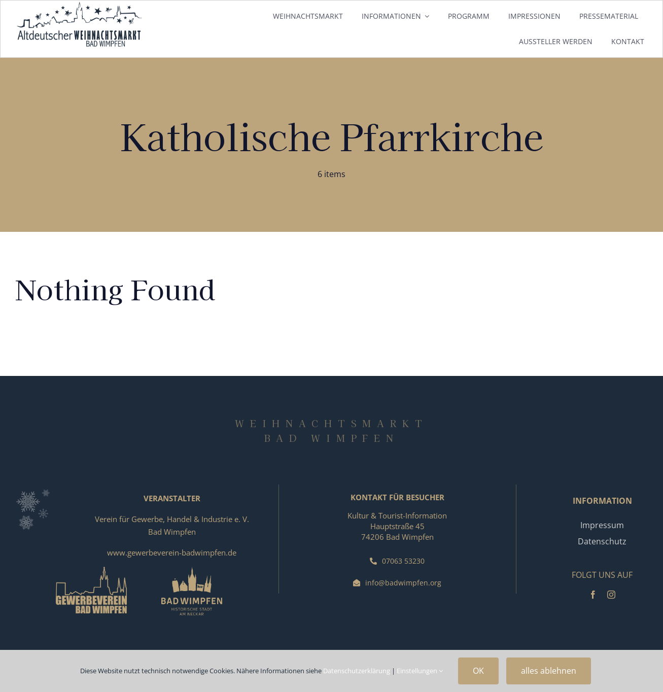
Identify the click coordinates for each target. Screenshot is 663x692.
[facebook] (593, 595)
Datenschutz (602, 541)
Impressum (602, 525)
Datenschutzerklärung (356, 670)
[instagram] (611, 595)
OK (478, 670)
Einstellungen (420, 670)
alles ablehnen (548, 670)
